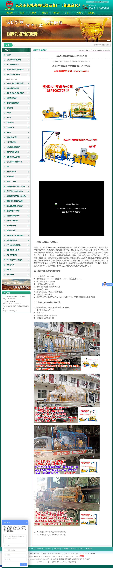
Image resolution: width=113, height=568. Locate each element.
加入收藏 (92, 2)
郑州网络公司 (78, 559)
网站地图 (104, 2)
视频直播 (56, 13)
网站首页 (10, 13)
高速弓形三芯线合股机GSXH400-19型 (52, 535)
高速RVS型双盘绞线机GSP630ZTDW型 (53, 532)
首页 (87, 50)
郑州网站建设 (61, 559)
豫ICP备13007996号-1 (44, 559)
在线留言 (80, 13)
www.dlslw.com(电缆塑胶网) (68, 562)
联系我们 (91, 13)
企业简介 (21, 13)
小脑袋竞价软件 (69, 559)
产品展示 (33, 13)
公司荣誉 (45, 13)
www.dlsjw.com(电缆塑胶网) (52, 562)
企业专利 (68, 13)
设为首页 (98, 2)
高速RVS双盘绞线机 (11, 79)
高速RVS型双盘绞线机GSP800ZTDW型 (71, 56)
